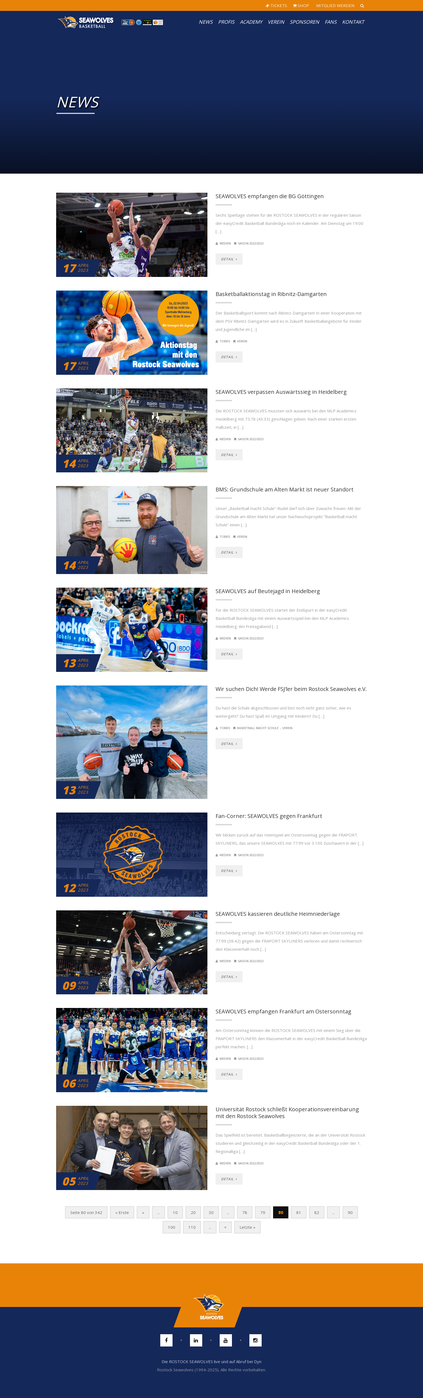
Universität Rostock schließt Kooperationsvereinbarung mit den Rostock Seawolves (287, 1113)
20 (193, 1212)
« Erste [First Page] (122, 1212)
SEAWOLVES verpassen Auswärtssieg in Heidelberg (281, 391)
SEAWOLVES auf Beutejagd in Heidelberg (268, 591)
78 (244, 1212)
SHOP (301, 5)
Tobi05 (225, 341)
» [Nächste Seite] (225, 1227)
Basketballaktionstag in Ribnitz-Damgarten (271, 294)
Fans (331, 22)
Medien (225, 243)
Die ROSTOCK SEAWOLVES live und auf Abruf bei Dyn (211, 1361)
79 (262, 1212)
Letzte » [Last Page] (247, 1227)
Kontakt (353, 22)
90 (350, 1212)
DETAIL (229, 259)
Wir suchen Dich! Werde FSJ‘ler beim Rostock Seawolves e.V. (291, 689)
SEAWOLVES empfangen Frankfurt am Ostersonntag (283, 1011)
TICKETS (276, 5)
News (206, 22)
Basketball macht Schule (258, 728)
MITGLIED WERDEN (334, 5)
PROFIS (226, 22)
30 (211, 1212)
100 (171, 1227)
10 (175, 1212)
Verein (276, 22)
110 (192, 1227)
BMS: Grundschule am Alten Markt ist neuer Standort (284, 489)
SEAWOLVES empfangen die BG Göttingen (270, 196)
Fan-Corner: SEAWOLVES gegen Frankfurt (269, 816)
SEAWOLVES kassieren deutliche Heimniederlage (278, 913)
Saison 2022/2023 (251, 243)
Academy (251, 22)
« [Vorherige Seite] (143, 1212)
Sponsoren (304, 22)
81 (298, 1212)
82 (316, 1212)
